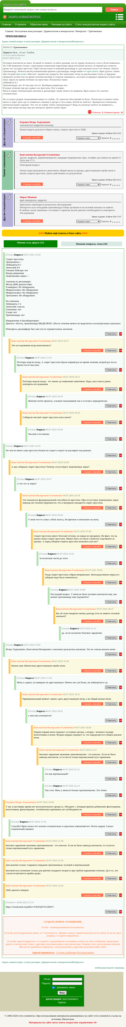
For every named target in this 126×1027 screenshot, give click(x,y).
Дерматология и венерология (59, 31)
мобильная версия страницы (109, 967)
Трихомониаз (95, 31)
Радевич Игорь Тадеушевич (35, 122)
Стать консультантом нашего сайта (95, 24)
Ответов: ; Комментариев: (107, 112)
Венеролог (81, 31)
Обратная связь (39, 24)
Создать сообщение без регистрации (75, 952)
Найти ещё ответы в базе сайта (63, 233)
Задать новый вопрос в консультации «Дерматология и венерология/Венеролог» (43, 41)
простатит (21, 74)
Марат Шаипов (28, 197)
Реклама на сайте (62, 24)
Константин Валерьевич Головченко (40, 154)
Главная (6, 24)
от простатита (91, 71)
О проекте (20, 24)
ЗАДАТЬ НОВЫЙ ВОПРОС (24, 16)
